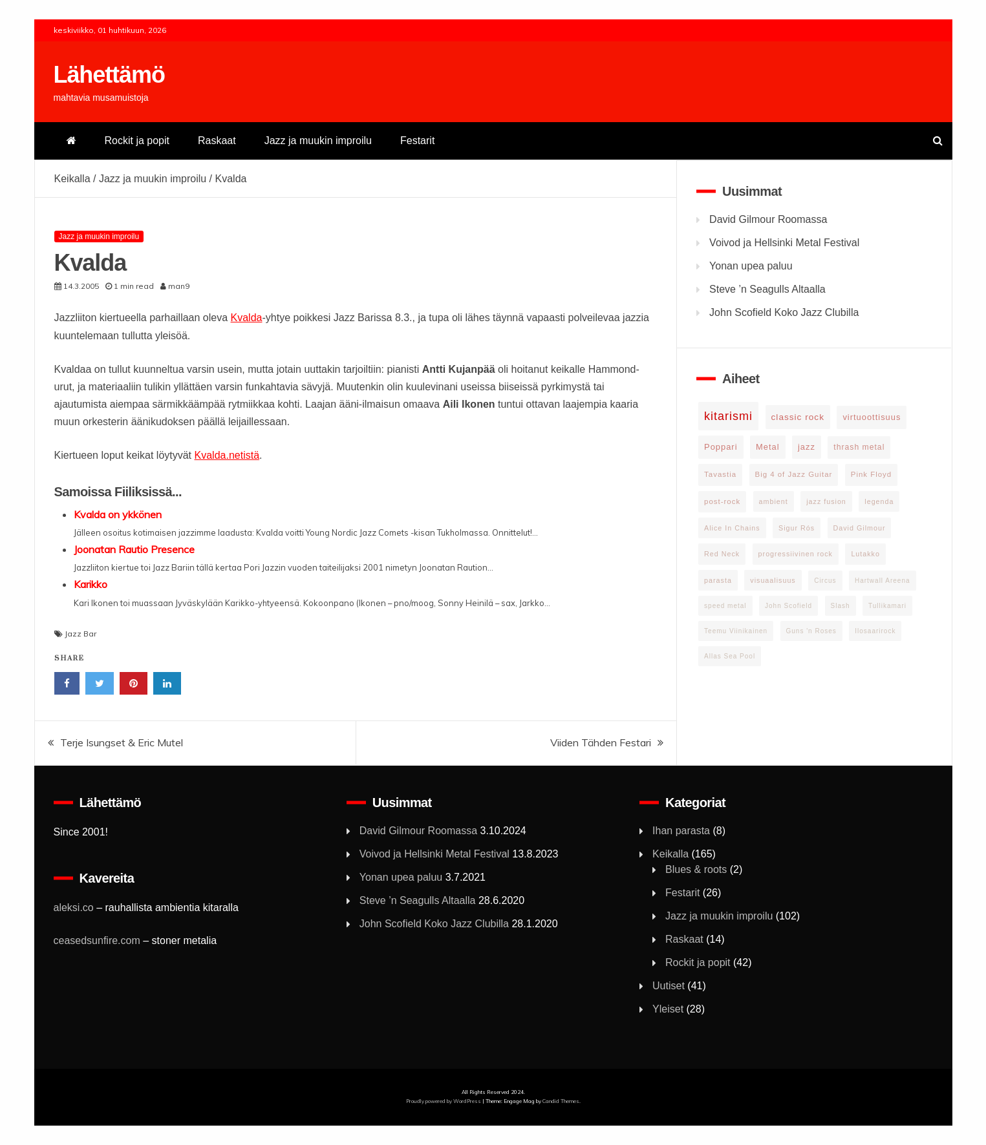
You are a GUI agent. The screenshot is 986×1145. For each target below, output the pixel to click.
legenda (879, 501)
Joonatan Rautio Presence (134, 549)
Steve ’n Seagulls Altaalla (767, 289)
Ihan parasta (681, 830)
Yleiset (667, 1008)
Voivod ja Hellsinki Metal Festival (784, 242)
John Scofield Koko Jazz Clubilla (784, 312)
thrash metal (858, 447)
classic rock (797, 417)
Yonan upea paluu (750, 265)
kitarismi (728, 416)
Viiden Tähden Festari (600, 742)
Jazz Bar (80, 633)
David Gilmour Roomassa (768, 219)
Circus (825, 580)
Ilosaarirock (875, 631)
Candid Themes (560, 1101)
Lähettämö (109, 74)
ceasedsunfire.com (97, 940)
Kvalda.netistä (227, 455)
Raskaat (217, 140)
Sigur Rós (796, 528)
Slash (840, 605)
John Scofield (788, 605)
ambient (773, 501)
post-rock (722, 501)
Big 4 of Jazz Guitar (794, 474)
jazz (806, 447)
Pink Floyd (871, 474)
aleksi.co (74, 907)
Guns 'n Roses (811, 631)
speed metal (725, 605)
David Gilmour (859, 528)
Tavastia (720, 474)
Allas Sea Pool (729, 656)
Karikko (90, 584)
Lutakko (865, 554)
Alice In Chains (732, 528)
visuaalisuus (772, 580)
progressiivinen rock (795, 554)
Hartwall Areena (882, 580)
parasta (718, 580)
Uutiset (668, 985)
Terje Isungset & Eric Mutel (121, 742)
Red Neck (722, 554)
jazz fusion (826, 501)
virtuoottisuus (871, 417)
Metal (768, 447)
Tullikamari (887, 605)
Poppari (720, 447)
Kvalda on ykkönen (118, 514)
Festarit (417, 140)
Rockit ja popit (137, 140)
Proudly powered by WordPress (444, 1101)
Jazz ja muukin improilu (318, 140)
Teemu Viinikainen (735, 631)
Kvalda (247, 317)
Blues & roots (696, 869)
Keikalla (72, 178)
